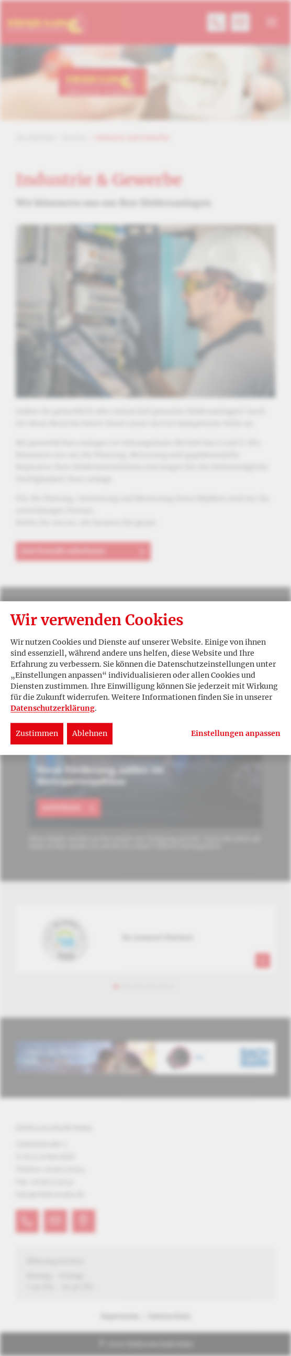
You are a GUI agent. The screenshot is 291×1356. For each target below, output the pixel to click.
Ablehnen (89, 733)
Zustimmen (37, 733)
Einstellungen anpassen (236, 734)
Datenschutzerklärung (52, 708)
